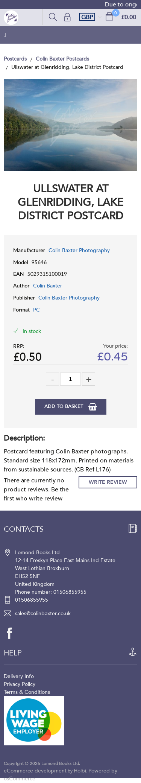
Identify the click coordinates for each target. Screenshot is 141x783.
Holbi (80, 770)
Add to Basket (64, 406)
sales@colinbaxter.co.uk (43, 613)
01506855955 (31, 600)
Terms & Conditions (27, 692)
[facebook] (13, 633)
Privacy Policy (19, 684)
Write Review (108, 482)
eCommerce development (35, 770)
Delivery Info (19, 676)
